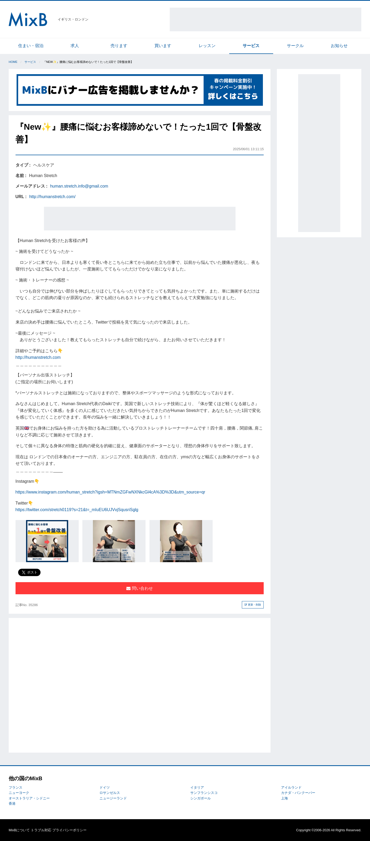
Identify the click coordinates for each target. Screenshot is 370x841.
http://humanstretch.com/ (52, 196)
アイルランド (291, 787)
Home (13, 61)
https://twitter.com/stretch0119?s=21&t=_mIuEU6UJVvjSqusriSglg (77, 509)
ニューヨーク (19, 793)
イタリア (197, 787)
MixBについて (19, 830)
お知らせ (339, 45)
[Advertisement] (265, 19)
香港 (12, 803)
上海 (284, 798)
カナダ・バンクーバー (298, 793)
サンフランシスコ (204, 793)
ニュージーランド (113, 798)
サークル (295, 45)
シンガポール (200, 798)
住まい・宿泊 (30, 45)
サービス (251, 45)
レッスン (207, 45)
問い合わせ (139, 588)
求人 (75, 45)
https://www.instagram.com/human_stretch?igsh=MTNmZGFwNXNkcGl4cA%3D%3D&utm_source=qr (110, 492)
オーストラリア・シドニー (29, 798)
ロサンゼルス (109, 793)
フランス (15, 787)
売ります (119, 45)
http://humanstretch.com (38, 357)
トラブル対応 (41, 830)
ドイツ (104, 787)
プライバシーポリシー (69, 830)
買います (162, 45)
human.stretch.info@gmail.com (79, 186)
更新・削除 (252, 604)
